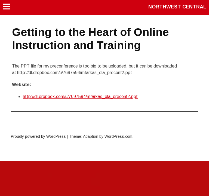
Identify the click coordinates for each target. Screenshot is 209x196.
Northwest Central (177, 7)
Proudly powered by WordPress (38, 136)
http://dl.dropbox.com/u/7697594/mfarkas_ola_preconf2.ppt (80, 96)
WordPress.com (118, 136)
